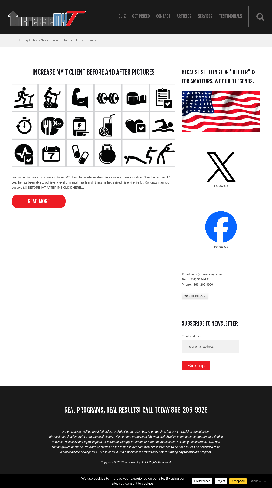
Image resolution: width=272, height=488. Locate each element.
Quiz (122, 16)
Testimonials (230, 16)
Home (12, 40)
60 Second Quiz (195, 295)
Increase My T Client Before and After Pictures (93, 72)
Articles (184, 16)
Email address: (191, 336)
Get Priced (141, 16)
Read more (39, 201)
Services (205, 16)
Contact (163, 16)
